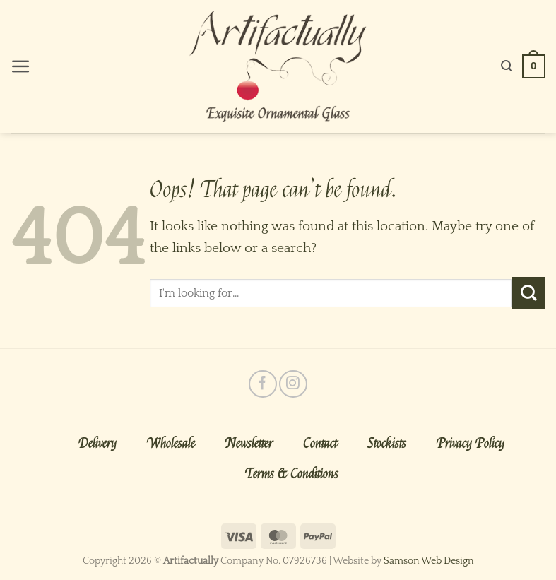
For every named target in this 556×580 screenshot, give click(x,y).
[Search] (506, 66)
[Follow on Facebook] (262, 384)
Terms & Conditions (291, 474)
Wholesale (171, 443)
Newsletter (249, 443)
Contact (320, 443)
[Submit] (528, 293)
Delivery (97, 443)
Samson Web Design (429, 561)
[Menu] (21, 66)
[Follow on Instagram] (293, 384)
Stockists (386, 443)
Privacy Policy (470, 443)
